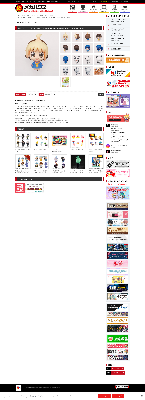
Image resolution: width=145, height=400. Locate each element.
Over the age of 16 (118, 397)
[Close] (142, 397)
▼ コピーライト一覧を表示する (26, 392)
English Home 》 (115, 1)
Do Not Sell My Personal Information (43, 398)
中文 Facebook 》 (125, 1)
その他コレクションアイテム (46, 15)
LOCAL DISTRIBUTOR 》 (73, 1)
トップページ (19, 15)
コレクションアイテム (30, 15)
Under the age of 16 (104, 397)
